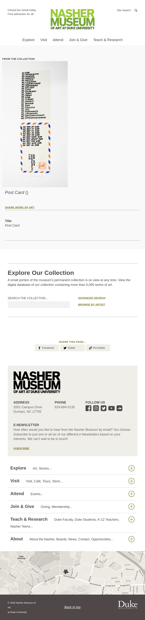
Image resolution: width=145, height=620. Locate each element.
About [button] (72, 539)
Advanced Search (91, 297)
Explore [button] (28, 40)
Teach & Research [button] (107, 40)
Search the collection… (28, 298)
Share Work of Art (20, 207)
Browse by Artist (91, 304)
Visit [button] (43, 40)
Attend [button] (58, 40)
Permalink (96, 347)
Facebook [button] (45, 347)
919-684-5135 (65, 407)
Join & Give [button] (78, 40)
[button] (127, 10)
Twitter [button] (69, 347)
